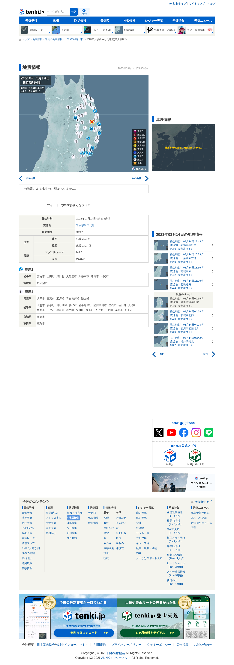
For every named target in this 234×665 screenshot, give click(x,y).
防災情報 (80, 20)
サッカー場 (142, 533)
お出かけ (109, 527)
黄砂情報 (27, 568)
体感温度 (109, 548)
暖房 (118, 538)
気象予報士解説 (200, 512)
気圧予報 (27, 522)
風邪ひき (121, 533)
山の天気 (141, 512)
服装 (106, 522)
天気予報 (31, 20)
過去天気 (51, 527)
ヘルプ (211, 3)
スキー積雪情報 (177, 573)
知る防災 (72, 538)
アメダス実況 (54, 517)
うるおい (121, 522)
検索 (73, 11)
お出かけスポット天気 (149, 558)
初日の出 (177, 582)
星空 (106, 533)
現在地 (84, 14)
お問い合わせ (203, 644)
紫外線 (107, 543)
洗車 (106, 553)
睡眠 (106, 558)
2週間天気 (28, 527)
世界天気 (27, 517)
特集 (193, 527)
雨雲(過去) (52, 512)
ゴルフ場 (141, 538)
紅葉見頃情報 (177, 556)
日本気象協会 (46, 644)
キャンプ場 (142, 543)
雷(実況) (50, 533)
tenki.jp (32, 12)
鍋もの (120, 543)
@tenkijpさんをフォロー (77, 205)
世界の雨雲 (28, 553)
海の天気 (141, 517)
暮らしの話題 (199, 517)
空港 (138, 522)
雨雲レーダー (30, 538)
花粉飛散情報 (177, 514)
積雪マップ (28, 543)
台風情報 (72, 533)
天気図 (104, 20)
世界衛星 (93, 522)
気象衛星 (93, 517)
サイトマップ (197, 3)
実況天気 (51, 522)
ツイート (53, 205)
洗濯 (106, 517)
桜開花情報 (177, 522)
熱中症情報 (177, 548)
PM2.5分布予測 (31, 548)
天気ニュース (203, 20)
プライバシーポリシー (126, 644)
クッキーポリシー (159, 644)
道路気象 (27, 563)
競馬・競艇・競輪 (146, 548)
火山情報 (72, 527)
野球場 (140, 527)
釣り (138, 553)
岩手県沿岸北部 (85, 225)
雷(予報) (26, 558)
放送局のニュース (201, 522)
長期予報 (27, 533)
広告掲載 (182, 644)
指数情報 (129, 20)
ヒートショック (177, 565)
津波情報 (72, 522)
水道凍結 (121, 517)
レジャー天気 (154, 20)
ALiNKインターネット (70, 644)
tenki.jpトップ (177, 3)
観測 (56, 20)
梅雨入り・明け (177, 539)
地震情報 (74, 517)
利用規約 (100, 644)
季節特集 (178, 20)
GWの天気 (177, 531)
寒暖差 (120, 548)
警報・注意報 (75, 512)
